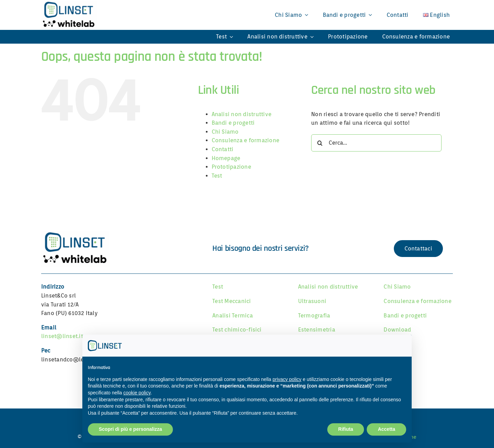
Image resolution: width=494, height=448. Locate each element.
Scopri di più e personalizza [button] (130, 429)
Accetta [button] (386, 429)
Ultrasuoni (312, 301)
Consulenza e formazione (246, 140)
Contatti (223, 149)
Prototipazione (231, 167)
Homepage (226, 158)
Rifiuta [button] (345, 429)
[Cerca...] (376, 143)
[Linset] (75, 232)
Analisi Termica (232, 315)
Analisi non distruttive (242, 114)
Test (217, 175)
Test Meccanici (231, 301)
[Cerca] (319, 143)
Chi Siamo (225, 131)
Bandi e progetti (233, 123)
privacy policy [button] (287, 379)
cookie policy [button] (137, 392)
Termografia (314, 315)
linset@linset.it (62, 336)
